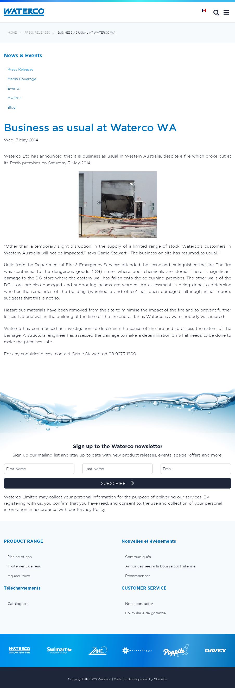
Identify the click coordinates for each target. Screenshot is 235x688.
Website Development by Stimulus (140, 679)
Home (12, 32)
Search (216, 12)
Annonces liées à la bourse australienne (160, 566)
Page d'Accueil (206, 12)
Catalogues (18, 604)
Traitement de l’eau (24, 566)
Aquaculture (19, 576)
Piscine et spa (20, 557)
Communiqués (138, 557)
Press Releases (37, 32)
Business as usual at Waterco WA (87, 32)
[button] (226, 12)
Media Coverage (22, 79)
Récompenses (137, 576)
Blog (12, 107)
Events (14, 88)
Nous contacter (139, 604)
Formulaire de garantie (145, 613)
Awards (14, 98)
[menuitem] (59, 556)
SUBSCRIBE (117, 484)
